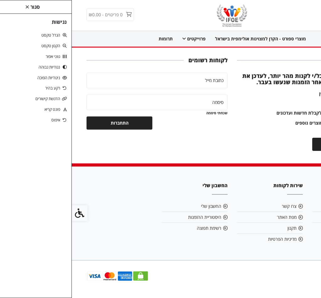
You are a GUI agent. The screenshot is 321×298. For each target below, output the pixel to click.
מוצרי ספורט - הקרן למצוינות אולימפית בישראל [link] (188, 39)
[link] (160, 15)
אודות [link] (295, 206)
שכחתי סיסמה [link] (145, 112)
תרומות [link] (94, 39)
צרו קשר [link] (217, 206)
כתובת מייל (142, 80)
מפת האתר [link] (215, 217)
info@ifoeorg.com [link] (281, 217)
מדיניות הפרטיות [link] (210, 239)
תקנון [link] (220, 228)
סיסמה (146, 102)
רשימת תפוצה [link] (137, 228)
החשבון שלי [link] (139, 206)
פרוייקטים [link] (122, 39)
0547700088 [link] (287, 228)
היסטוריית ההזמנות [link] (133, 217)
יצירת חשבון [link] (273, 144)
